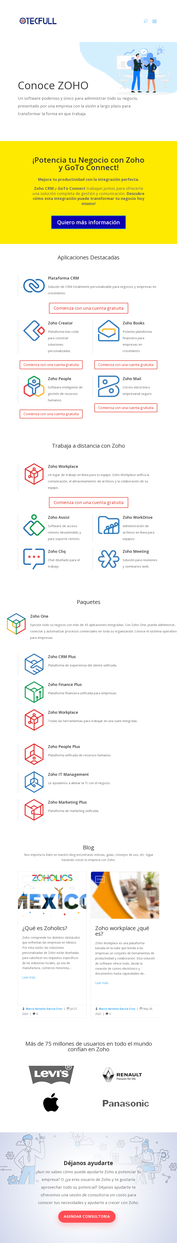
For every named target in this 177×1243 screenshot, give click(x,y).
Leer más (28, 977)
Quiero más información (88, 222)
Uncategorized (33, 879)
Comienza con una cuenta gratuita (88, 308)
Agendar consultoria (87, 1216)
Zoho (48, 879)
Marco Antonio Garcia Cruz (44, 1009)
